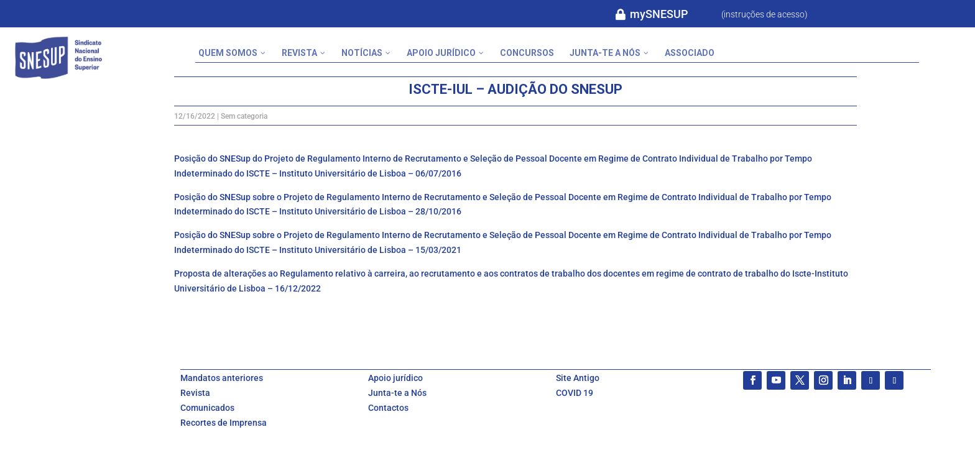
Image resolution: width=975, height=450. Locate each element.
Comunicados (207, 408)
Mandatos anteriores (221, 378)
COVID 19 (574, 393)
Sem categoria (244, 116)
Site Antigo (577, 378)
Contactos (388, 408)
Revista (195, 393)
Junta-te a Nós (397, 393)
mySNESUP (659, 14)
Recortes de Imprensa (223, 423)
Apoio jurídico (395, 378)
